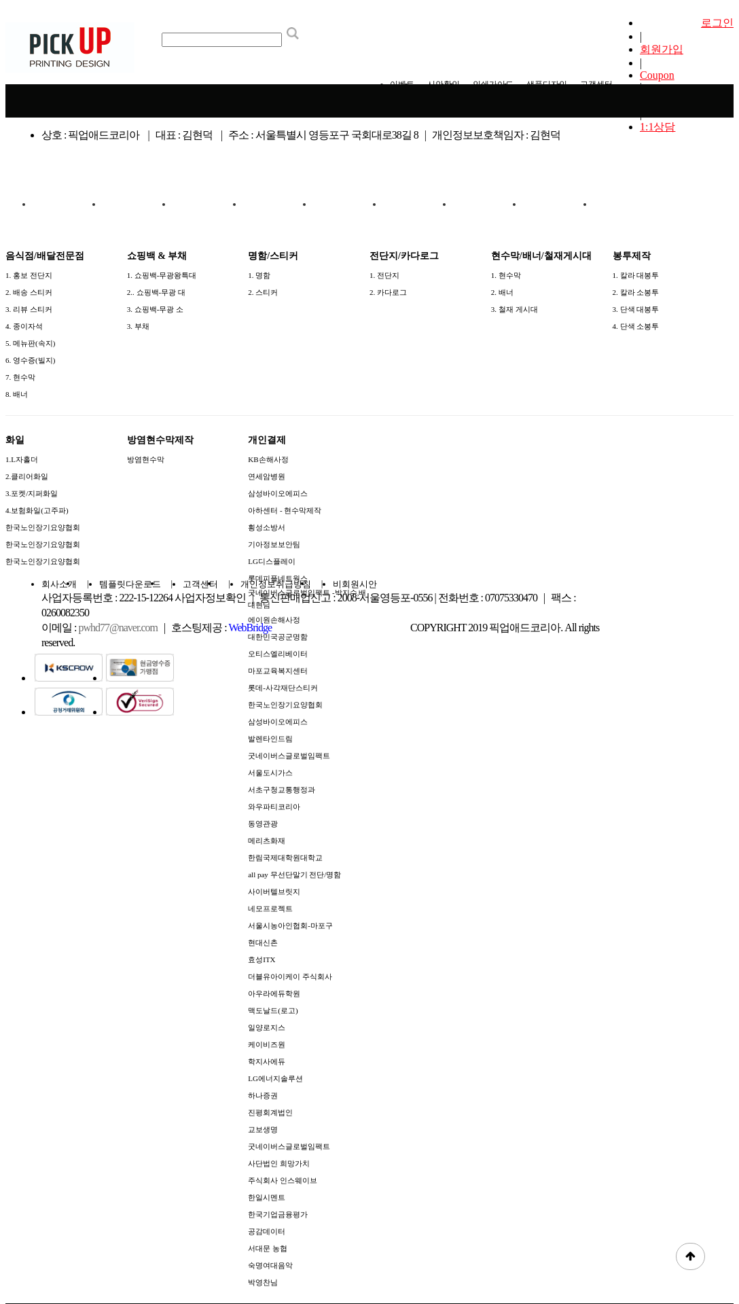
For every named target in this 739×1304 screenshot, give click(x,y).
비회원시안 (355, 584)
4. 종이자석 (24, 326)
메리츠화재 (266, 840)
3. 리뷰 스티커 (28, 309)
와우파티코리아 (274, 807)
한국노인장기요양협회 (42, 527)
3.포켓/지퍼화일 (31, 493)
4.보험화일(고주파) (37, 510)
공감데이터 (266, 1231)
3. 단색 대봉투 (636, 309)
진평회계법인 (270, 1112)
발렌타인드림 (270, 739)
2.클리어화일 (26, 476)
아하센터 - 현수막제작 (284, 510)
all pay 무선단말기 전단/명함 (294, 874)
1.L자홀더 (21, 459)
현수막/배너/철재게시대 (348, 210)
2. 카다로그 (388, 292)
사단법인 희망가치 (279, 1163)
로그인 (717, 23)
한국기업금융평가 (278, 1214)
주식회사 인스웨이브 (282, 1180)
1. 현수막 (506, 275)
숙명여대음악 (270, 1265)
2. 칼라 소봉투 (636, 292)
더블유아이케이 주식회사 (290, 976)
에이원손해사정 (274, 620)
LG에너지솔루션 (275, 1078)
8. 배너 (16, 394)
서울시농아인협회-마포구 (290, 925)
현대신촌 (263, 942)
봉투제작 (418, 204)
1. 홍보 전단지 (28, 275)
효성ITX (261, 959)
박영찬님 (263, 1282)
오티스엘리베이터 (278, 654)
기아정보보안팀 (274, 544)
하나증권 (263, 1095)
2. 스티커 (263, 292)
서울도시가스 (270, 773)
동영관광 (263, 824)
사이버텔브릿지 (274, 891)
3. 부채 (138, 326)
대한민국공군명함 (278, 637)
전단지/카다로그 (277, 204)
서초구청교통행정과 (281, 790)
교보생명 (263, 1129)
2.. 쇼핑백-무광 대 (156, 292)
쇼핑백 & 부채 (138, 204)
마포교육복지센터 (278, 671)
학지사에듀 (266, 1061)
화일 (488, 204)
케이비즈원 (266, 1044)
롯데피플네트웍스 (278, 578)
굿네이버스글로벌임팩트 (289, 756)
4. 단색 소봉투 (636, 326)
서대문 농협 (267, 1248)
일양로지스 (266, 1027)
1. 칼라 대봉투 (636, 275)
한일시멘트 (266, 1197)
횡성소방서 (266, 527)
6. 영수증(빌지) (30, 360)
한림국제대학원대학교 (285, 857)
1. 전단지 (384, 275)
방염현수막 (145, 459)
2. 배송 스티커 (28, 292)
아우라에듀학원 (274, 993)
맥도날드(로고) (273, 1010)
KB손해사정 (268, 459)
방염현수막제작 (558, 204)
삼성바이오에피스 (278, 493)
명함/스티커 (208, 204)
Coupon (657, 75)
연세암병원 (266, 476)
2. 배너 (502, 292)
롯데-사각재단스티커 (283, 688)
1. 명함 (259, 275)
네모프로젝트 (270, 908)
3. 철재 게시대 (514, 309)
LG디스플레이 (271, 561)
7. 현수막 (20, 377)
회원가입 (661, 49)
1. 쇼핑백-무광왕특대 (162, 275)
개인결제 (628, 204)
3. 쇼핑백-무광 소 (155, 309)
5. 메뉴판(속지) (30, 343)
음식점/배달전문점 (68, 210)
